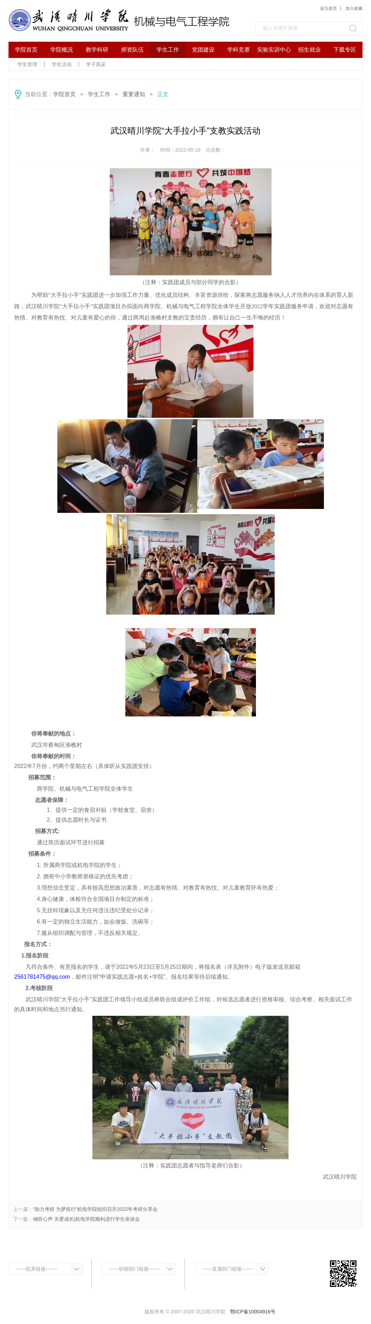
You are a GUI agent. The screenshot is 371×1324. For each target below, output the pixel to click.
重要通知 (133, 94)
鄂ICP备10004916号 (252, 1311)
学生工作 (167, 50)
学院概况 (61, 50)
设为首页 (328, 8)
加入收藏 (354, 8)
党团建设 (203, 50)
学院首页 (26, 50)
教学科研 (97, 50)
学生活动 (62, 64)
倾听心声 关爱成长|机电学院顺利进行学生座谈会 (86, 1219)
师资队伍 (132, 50)
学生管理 (27, 64)
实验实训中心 (274, 50)
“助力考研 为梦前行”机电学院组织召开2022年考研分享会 (95, 1209)
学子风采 (96, 64)
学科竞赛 (238, 50)
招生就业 (309, 50)
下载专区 (344, 50)
